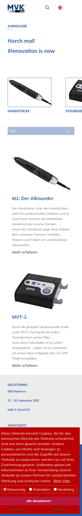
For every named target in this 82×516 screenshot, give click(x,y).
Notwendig (14, 489)
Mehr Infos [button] (61, 481)
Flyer (13, 131)
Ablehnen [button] (59, 509)
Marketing (64, 489)
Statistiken (39, 489)
